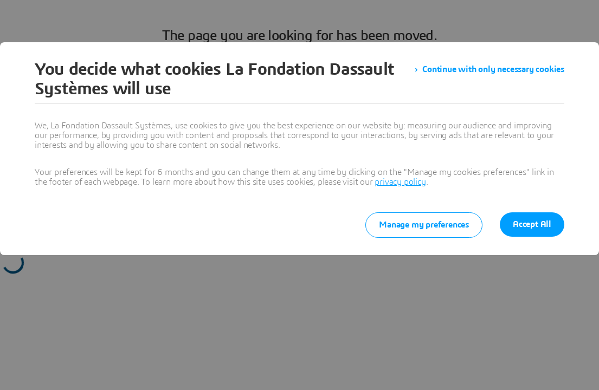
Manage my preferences (424, 224)
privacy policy (400, 182)
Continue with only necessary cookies (493, 69)
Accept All (532, 224)
